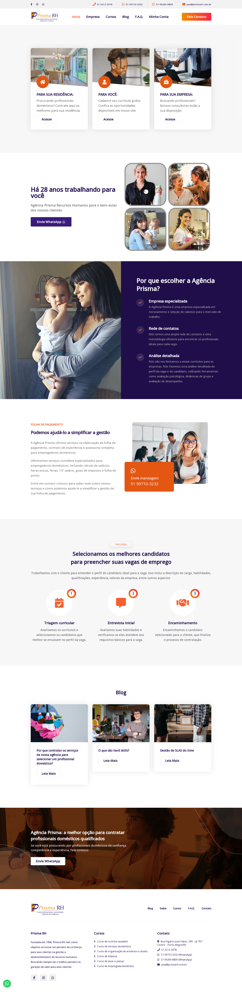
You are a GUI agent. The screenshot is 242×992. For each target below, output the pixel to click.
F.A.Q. (139, 17)
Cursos (111, 17)
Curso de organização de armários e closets (121, 951)
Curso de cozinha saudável (111, 941)
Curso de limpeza (105, 956)
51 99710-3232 (145, 483)
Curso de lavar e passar (109, 961)
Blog (125, 17)
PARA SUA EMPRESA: (176, 94)
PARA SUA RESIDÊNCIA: (55, 94)
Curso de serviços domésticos (112, 946)
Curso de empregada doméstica (114, 966)
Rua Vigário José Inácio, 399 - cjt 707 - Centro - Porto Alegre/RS (180, 943)
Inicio (76, 17)
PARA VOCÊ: (107, 94)
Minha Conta (159, 17)
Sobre (163, 908)
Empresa (93, 17)
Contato (206, 908)
